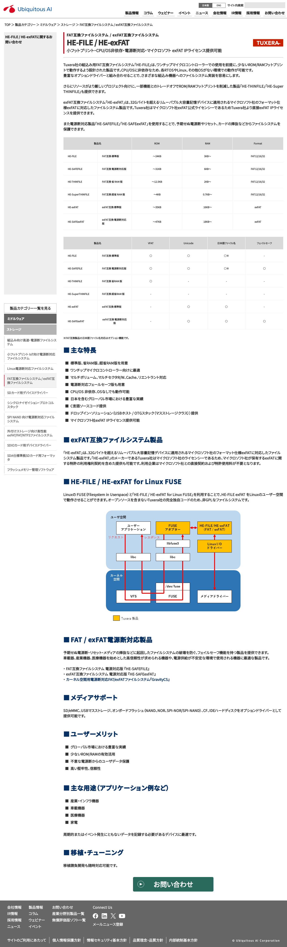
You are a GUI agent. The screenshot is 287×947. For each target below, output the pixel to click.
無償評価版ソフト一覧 (69, 920)
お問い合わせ (173, 884)
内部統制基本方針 (183, 940)
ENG (219, 5)
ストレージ (68, 24)
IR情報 (12, 913)
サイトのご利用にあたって (26, 940)
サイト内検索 (235, 5)
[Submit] (280, 5)
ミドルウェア (48, 24)
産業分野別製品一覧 (68, 913)
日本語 (205, 5)
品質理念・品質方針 (148, 940)
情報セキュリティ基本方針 (107, 940)
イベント (35, 926)
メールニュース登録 (108, 924)
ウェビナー (37, 920)
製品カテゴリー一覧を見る (30, 317)
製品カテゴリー (25, 24)
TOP (7, 24)
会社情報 (14, 907)
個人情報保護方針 (66, 940)
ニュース (13, 926)
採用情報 (14, 920)
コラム (33, 913)
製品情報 (36, 907)
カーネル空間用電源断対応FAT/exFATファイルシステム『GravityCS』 (118, 679)
